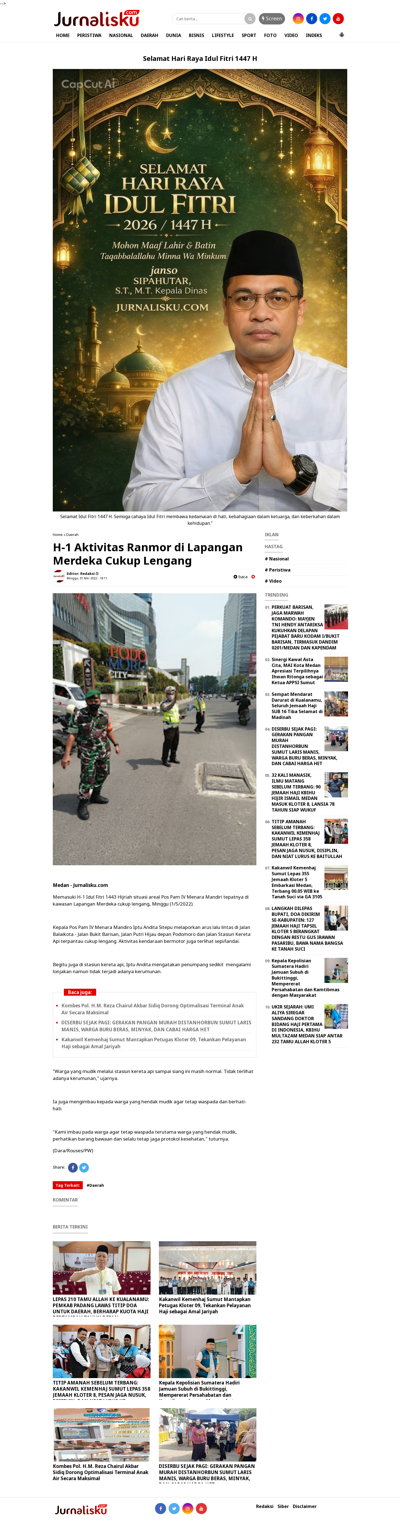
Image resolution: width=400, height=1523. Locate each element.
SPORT (249, 35)
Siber (283, 1506)
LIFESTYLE (223, 35)
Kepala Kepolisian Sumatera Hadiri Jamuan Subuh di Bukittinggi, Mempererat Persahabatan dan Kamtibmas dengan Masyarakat (199, 1391)
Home (58, 534)
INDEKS (314, 35)
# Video (273, 581)
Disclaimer (305, 1506)
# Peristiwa (278, 570)
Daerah (72, 534)
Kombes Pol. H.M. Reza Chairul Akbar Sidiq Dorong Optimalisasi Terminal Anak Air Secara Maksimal (100, 1472)
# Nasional (277, 559)
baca (241, 576)
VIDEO (291, 35)
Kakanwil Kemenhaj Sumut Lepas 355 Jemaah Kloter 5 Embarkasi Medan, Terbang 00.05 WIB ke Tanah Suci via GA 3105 (297, 882)
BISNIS (196, 35)
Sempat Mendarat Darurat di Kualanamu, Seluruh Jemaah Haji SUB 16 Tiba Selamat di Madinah (297, 705)
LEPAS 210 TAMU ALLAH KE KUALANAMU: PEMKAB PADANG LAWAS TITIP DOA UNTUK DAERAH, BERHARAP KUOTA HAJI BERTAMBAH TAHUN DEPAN (101, 1308)
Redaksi (265, 1506)
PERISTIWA (89, 35)
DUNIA (173, 35)
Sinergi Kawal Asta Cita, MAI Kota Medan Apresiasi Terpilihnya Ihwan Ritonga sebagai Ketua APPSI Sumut (297, 671)
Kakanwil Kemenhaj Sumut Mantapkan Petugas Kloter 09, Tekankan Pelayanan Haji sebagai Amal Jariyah (205, 1305)
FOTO (270, 35)
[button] (341, 32)
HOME (62, 35)
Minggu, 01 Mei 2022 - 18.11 (87, 578)
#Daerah (95, 1185)
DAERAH (149, 35)
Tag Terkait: (68, 1185)
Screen (272, 18)
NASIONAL (121, 35)
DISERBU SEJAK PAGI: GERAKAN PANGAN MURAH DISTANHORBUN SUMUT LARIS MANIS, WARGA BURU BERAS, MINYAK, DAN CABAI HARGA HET (207, 1475)
